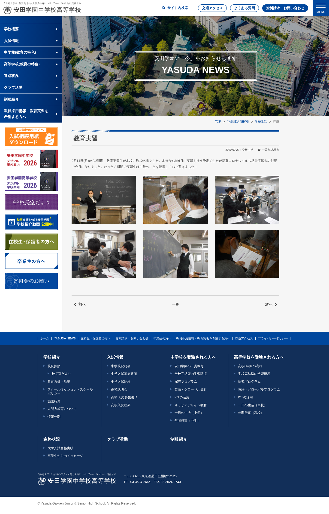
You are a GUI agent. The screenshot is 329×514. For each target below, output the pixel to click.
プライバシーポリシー (273, 338)
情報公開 (54, 417)
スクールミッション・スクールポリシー (70, 391)
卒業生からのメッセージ (65, 456)
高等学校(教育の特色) (22, 64)
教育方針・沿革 (59, 381)
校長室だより (61, 373)
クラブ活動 (13, 87)
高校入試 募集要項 (124, 397)
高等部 (275, 149)
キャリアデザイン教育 (191, 405)
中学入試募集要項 (124, 373)
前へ (82, 304)
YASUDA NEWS (238, 121)
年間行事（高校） (251, 413)
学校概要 (11, 29)
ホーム (44, 338)
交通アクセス (212, 8)
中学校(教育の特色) (20, 52)
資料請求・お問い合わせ (285, 8)
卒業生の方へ (162, 338)
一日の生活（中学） (189, 413)
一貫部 (266, 149)
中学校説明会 (120, 366)
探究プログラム (186, 381)
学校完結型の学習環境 (191, 373)
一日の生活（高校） (252, 405)
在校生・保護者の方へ (96, 338)
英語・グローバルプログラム (259, 389)
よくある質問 (244, 8)
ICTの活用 (182, 397)
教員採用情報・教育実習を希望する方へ (26, 114)
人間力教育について (62, 409)
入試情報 (11, 41)
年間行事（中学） (187, 420)
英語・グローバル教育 (191, 389)
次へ (268, 304)
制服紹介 (11, 99)
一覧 (175, 304)
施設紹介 (54, 401)
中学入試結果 (120, 381)
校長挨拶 (54, 366)
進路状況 (11, 76)
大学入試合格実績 (60, 448)
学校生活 (261, 121)
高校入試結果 (120, 405)
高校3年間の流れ (250, 366)
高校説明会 (119, 389)
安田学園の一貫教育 (189, 366)
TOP (218, 121)
